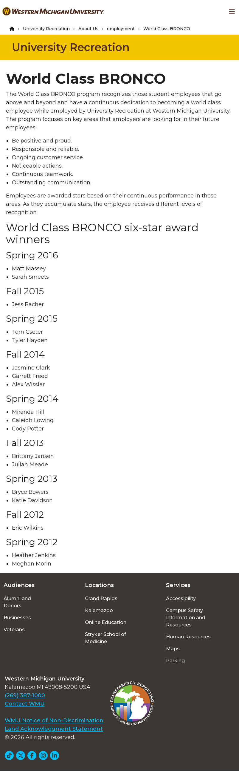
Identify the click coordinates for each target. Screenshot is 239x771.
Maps (173, 649)
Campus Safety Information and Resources (185, 618)
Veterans (14, 629)
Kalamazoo (99, 610)
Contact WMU (25, 704)
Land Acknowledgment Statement (54, 729)
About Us (88, 28)
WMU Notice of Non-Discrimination (54, 720)
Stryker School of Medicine (105, 637)
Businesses (17, 617)
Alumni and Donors (17, 602)
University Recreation (46, 28)
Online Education (105, 622)
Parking (175, 660)
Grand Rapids (101, 598)
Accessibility (181, 598)
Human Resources (188, 637)
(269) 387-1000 (25, 695)
